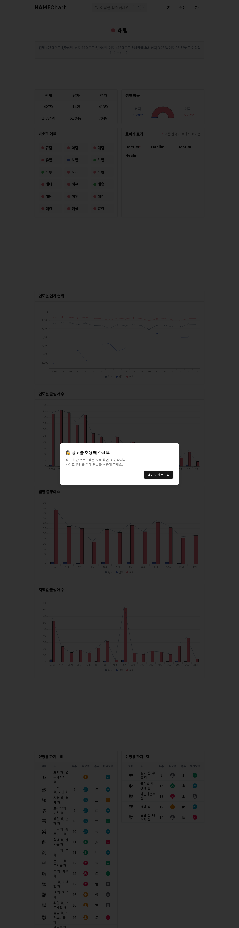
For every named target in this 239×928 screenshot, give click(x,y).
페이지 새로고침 (159, 474)
